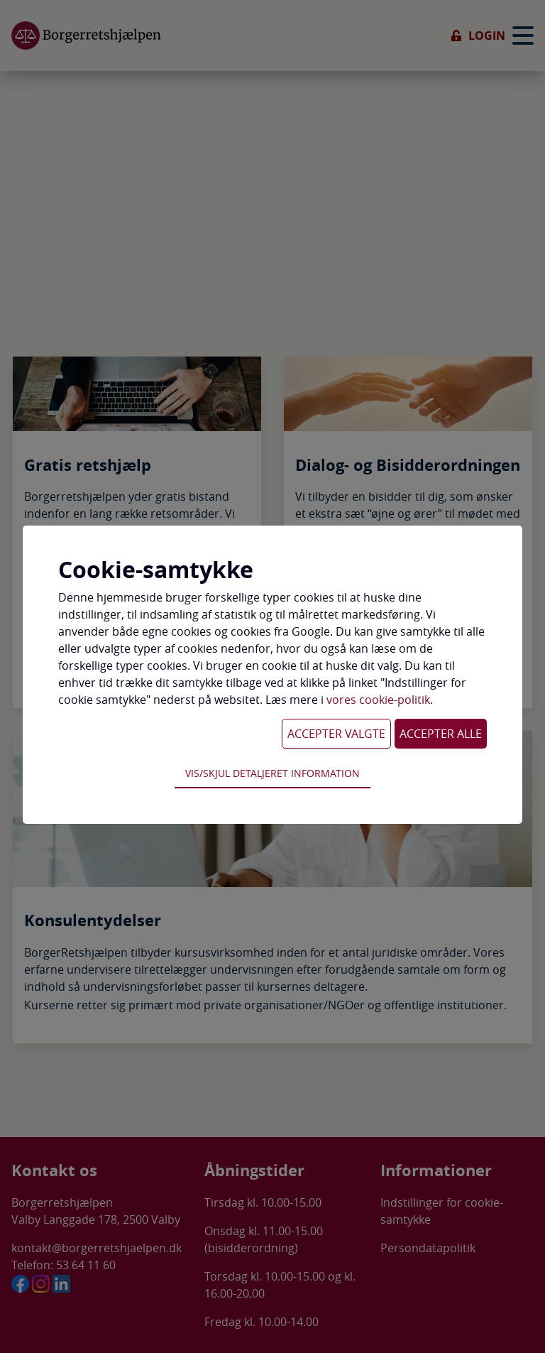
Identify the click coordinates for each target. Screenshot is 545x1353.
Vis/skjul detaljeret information (272, 773)
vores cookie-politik (378, 699)
